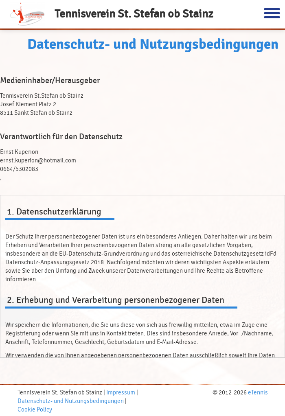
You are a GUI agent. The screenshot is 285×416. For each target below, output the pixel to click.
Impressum (120, 392)
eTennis (258, 392)
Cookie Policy (35, 409)
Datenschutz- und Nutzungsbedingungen (71, 401)
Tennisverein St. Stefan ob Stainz (134, 13)
